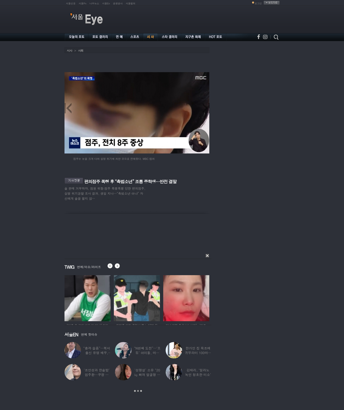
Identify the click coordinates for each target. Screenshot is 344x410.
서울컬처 (130, 3)
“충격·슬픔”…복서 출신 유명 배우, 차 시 (96, 353)
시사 (69, 50)
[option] (87, 297)
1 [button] (135, 391)
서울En (106, 3)
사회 (80, 50)
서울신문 (71, 3)
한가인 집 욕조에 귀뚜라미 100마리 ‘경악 (198, 353)
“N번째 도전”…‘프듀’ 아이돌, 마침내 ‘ (147, 353)
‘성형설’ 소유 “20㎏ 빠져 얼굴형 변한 (147, 374)
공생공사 (118, 3)
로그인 (258, 3)
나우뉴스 (94, 3)
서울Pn (82, 3)
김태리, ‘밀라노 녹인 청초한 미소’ (198, 372)
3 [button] (141, 391)
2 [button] (138, 391)
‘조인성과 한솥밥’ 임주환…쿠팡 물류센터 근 (96, 374)
